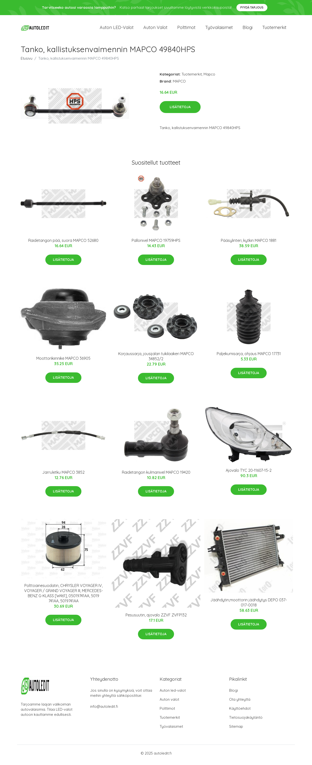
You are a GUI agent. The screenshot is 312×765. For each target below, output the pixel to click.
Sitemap (236, 729)
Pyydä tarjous (251, 7)
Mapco (209, 77)
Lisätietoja (180, 110)
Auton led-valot (173, 693)
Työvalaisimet (219, 29)
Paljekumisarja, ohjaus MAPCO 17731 (249, 357)
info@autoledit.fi (104, 710)
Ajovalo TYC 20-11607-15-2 (249, 473)
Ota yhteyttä (239, 702)
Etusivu (26, 61)
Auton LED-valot (117, 29)
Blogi (248, 29)
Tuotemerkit (274, 29)
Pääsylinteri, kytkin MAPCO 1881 (248, 244)
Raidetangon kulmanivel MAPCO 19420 (156, 475)
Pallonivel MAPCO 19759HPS (156, 244)
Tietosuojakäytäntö (246, 720)
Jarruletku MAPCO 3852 (63, 475)
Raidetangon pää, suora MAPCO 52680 (63, 244)
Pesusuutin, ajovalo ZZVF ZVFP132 (156, 618)
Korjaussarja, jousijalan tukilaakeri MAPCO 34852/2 (156, 360)
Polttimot (186, 29)
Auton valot (155, 29)
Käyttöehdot (240, 711)
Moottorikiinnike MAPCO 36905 (63, 361)
